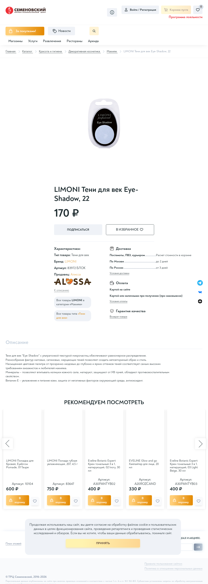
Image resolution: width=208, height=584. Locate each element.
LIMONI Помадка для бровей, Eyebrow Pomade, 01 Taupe (20, 464)
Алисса (76, 274)
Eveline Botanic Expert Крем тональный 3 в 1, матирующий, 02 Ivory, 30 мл (104, 465)
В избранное (132, 229)
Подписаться (78, 230)
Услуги (32, 41)
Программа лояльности (185, 17)
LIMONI (70, 261)
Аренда (93, 41)
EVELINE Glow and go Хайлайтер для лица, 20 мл (144, 464)
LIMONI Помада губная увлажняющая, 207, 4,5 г (62, 462)
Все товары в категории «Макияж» (70, 302)
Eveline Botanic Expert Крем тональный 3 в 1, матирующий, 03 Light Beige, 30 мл (184, 465)
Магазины (15, 41)
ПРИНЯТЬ (103, 543)
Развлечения (52, 41)
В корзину (17, 500)
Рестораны (74, 41)
